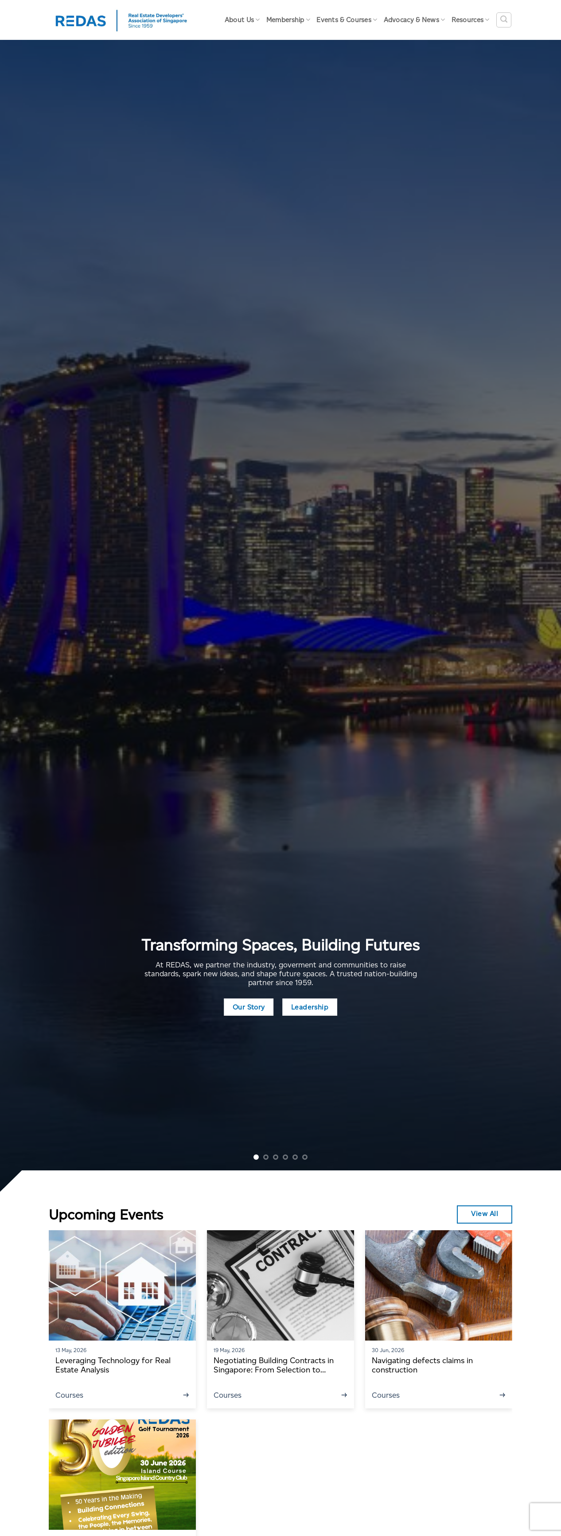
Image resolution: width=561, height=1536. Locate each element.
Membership (288, 20)
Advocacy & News (414, 20)
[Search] (503, 19)
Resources (471, 20)
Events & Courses (346, 20)
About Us (242, 20)
